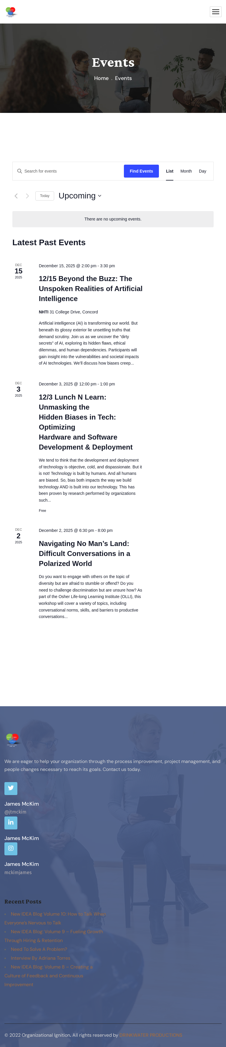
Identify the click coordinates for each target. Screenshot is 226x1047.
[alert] (113, 219)
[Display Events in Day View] (202, 171)
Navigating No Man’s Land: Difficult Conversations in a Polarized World (84, 553)
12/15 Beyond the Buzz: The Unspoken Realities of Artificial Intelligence (91, 289)
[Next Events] (27, 195)
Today (44, 196)
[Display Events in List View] (169, 171)
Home (101, 78)
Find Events (141, 171)
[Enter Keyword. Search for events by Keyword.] (68, 171)
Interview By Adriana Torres (40, 958)
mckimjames (17, 872)
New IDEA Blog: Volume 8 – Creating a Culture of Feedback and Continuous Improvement (48, 976)
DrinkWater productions (150, 1035)
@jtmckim (15, 812)
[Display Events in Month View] (186, 171)
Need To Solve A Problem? (39, 949)
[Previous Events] (15, 195)
